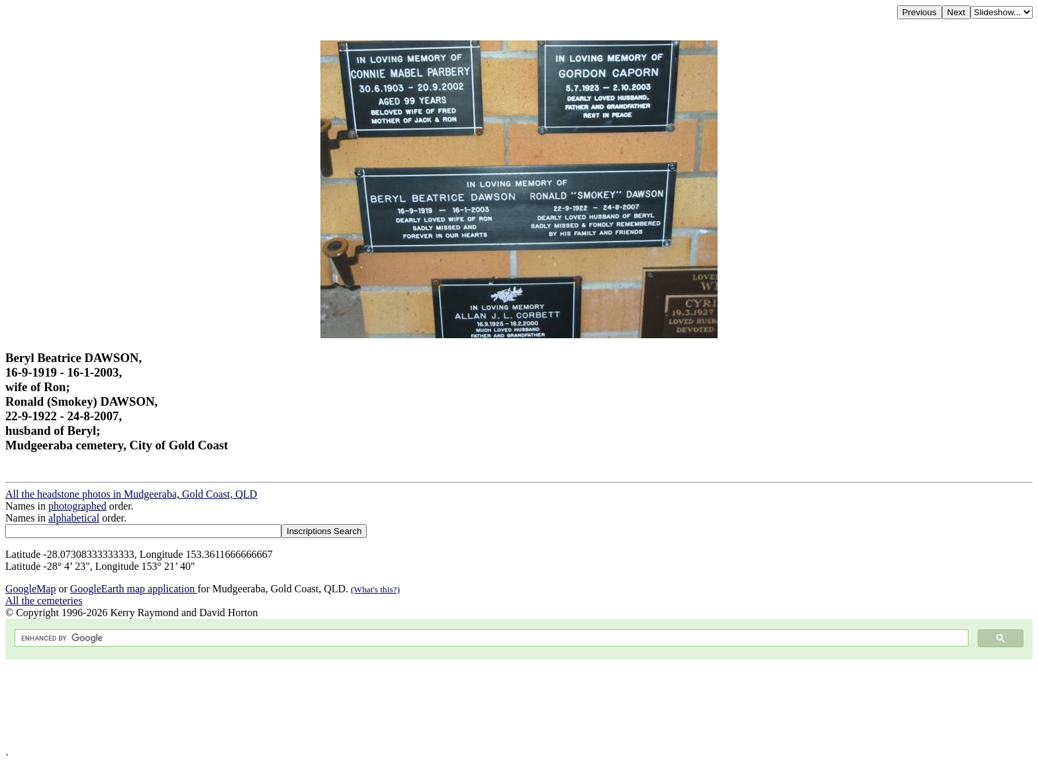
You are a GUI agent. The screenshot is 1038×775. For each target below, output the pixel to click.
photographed (77, 506)
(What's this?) (375, 589)
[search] (490, 638)
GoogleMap (30, 588)
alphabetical (73, 518)
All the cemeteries (43, 600)
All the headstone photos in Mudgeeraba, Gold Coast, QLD (131, 494)
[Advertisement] (402, 705)
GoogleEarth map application (133, 588)
